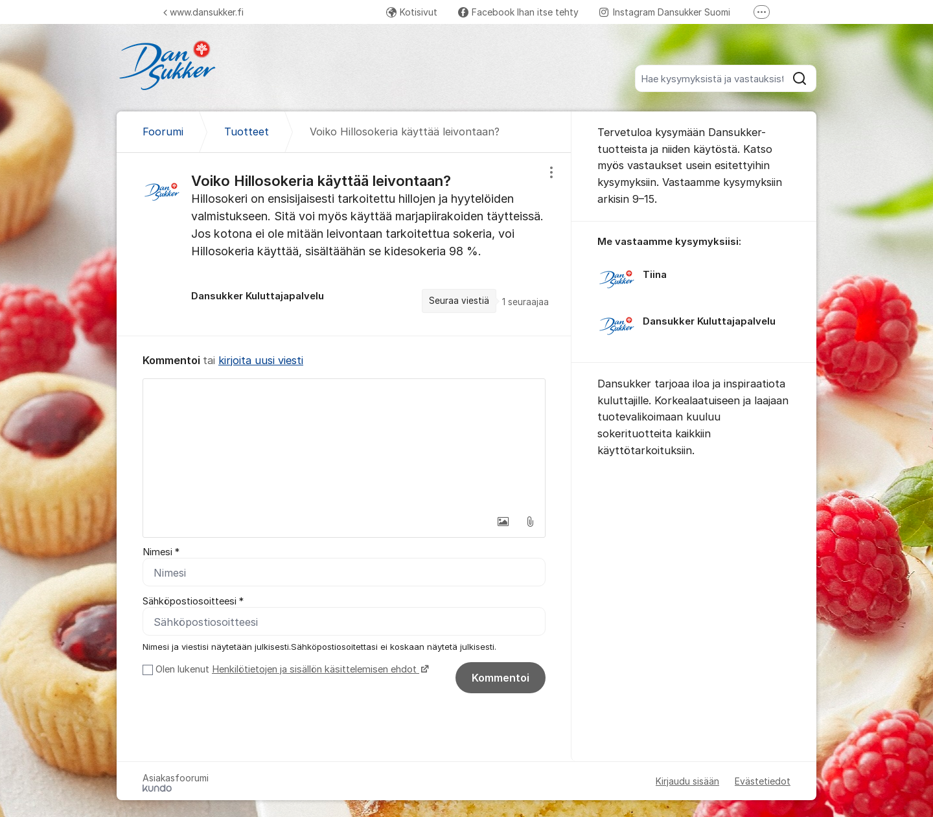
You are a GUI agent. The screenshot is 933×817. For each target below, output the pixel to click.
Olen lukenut (290, 669)
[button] (502, 522)
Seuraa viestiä (459, 300)
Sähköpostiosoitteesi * (193, 601)
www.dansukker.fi (203, 11)
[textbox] (344, 444)
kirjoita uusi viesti (260, 360)
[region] (344, 244)
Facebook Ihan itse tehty (518, 11)
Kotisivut (411, 11)
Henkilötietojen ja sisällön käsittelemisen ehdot (315, 669)
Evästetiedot (762, 781)
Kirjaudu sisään (687, 781)
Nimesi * (161, 552)
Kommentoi (500, 677)
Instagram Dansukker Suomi (664, 11)
